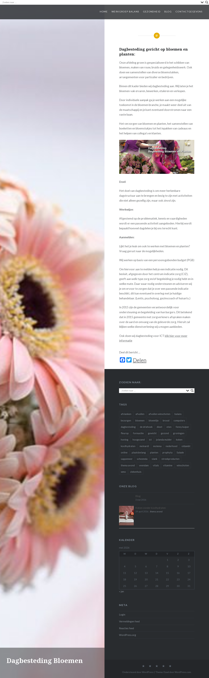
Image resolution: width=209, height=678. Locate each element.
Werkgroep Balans (125, 11)
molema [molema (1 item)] (157, 446)
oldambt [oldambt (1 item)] (186, 446)
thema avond (156, 511)
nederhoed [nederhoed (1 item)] (171, 446)
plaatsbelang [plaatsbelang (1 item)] (139, 452)
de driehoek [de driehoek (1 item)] (146, 426)
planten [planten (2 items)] (154, 452)
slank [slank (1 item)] (154, 458)
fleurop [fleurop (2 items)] (125, 433)
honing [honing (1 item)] (124, 439)
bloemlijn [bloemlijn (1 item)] (154, 420)
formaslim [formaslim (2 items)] (138, 433)
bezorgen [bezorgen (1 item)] (126, 420)
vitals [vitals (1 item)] (156, 465)
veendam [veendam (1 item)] (144, 465)
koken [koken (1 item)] (179, 439)
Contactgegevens (189, 11)
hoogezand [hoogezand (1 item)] (139, 439)
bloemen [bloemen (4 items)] (140, 420)
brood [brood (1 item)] (166, 420)
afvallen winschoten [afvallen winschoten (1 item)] (159, 413)
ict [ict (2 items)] (150, 439)
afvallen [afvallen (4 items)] (140, 413)
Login (122, 614)
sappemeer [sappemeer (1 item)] (127, 458)
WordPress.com (183, 672)
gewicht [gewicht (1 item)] (152, 433)
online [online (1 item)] (124, 452)
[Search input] (100, 2)
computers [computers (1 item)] (179, 420)
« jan (121, 591)
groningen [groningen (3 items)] (178, 433)
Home (104, 11)
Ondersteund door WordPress (137, 672)
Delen (139, 360)
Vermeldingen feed (129, 621)
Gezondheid (152, 11)
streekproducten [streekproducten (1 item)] (170, 458)
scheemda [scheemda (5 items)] (142, 458)
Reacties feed (126, 628)
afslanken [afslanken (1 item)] (126, 413)
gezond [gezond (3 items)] (165, 433)
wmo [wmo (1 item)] (123, 471)
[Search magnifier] (206, 2)
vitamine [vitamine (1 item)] (167, 465)
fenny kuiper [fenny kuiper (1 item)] (182, 426)
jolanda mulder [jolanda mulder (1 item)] (164, 439)
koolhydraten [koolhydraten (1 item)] (128, 446)
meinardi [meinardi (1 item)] (144, 446)
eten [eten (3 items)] (169, 426)
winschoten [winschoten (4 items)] (183, 465)
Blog (168, 11)
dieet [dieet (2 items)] (159, 426)
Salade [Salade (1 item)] (180, 452)
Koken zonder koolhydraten (150, 507)
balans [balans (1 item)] (178, 413)
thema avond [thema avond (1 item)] (128, 465)
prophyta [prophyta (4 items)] (167, 452)
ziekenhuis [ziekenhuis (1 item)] (135, 471)
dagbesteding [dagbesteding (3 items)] (128, 426)
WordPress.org (127, 634)
